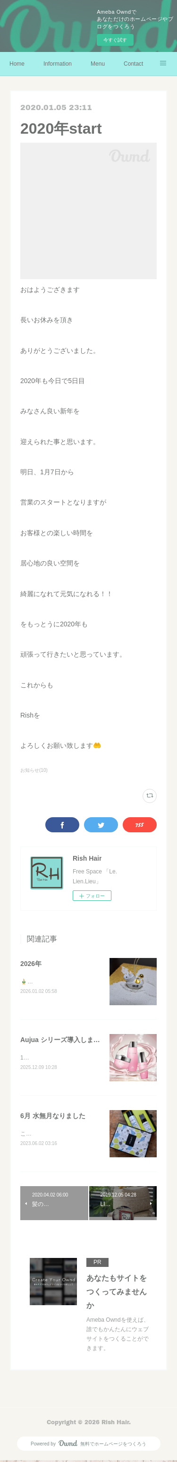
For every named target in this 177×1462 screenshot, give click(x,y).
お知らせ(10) (34, 770)
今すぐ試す (115, 40)
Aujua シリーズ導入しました (63, 1040)
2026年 (31, 963)
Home (17, 63)
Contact (133, 63)
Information (57, 63)
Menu (98, 63)
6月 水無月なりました (52, 1117)
